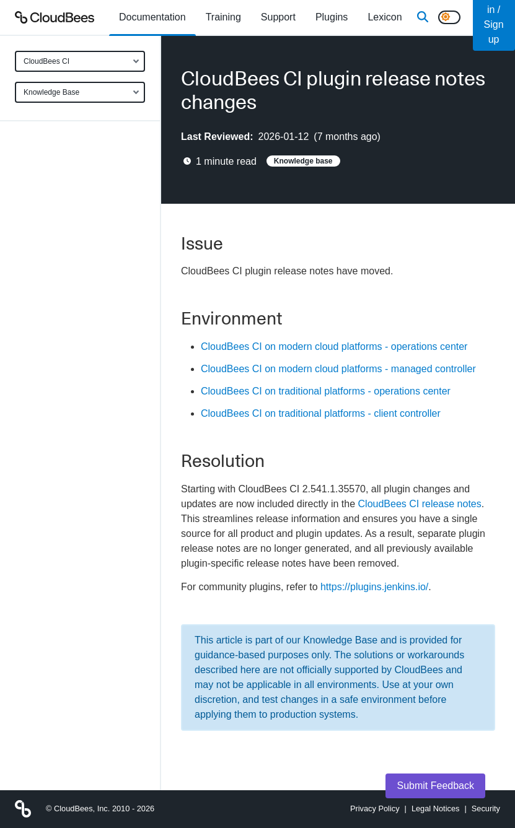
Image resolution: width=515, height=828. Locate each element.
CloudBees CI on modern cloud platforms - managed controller (338, 369)
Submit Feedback (435, 785)
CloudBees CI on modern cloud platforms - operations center (334, 346)
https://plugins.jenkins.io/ (374, 587)
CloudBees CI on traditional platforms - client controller (321, 413)
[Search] (422, 17)
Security (486, 808)
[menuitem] (152, 17)
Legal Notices (436, 808)
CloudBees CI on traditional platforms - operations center (326, 391)
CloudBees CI (46, 61)
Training (223, 17)
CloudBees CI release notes (420, 504)
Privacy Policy (375, 808)
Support (278, 17)
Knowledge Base (51, 92)
